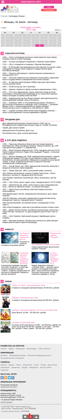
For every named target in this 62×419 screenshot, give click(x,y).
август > (58, 30)
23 (31, 43)
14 (14, 40)
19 (57, 40)
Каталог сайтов (45, 367)
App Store (13, 387)
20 (5, 43)
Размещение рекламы (17, 355)
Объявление (20, 349)
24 (40, 43)
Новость (4, 349)
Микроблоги (33, 367)
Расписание (5, 367)
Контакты (4, 355)
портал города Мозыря (10, 11)
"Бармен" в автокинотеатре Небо (25, 298)
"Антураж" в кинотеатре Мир (23, 322)
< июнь (3, 27)
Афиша (11, 365)
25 (48, 43)
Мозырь (28, 406)
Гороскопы (5, 370)
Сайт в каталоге (44, 349)
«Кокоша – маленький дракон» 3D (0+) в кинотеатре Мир (34, 310)
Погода (43, 365)
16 (31, 40)
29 (5, 35)
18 (48, 40)
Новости (4, 365)
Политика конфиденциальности (39, 355)
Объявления (27, 365)
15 (22, 40)
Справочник (15, 367)
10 (40, 38)
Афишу (11, 349)
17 (40, 40)
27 (5, 46)
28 (14, 46)
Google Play (5, 387)
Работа (18, 365)
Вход (49, 7)
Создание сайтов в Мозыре (10, 411)
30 (14, 35)
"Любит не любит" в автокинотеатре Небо (28, 285)
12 (57, 38)
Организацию (32, 349)
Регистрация (49, 10)
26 (57, 43)
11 (48, 38)
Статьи (36, 365)
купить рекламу (6, 402)
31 (40, 46)
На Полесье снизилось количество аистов (24, 236)
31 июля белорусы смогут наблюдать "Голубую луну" (54, 258)
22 (22, 43)
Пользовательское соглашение (12, 358)
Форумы (25, 367)
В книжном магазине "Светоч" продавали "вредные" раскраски (24, 258)
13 (5, 40)
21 (14, 43)
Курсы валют (52, 365)
